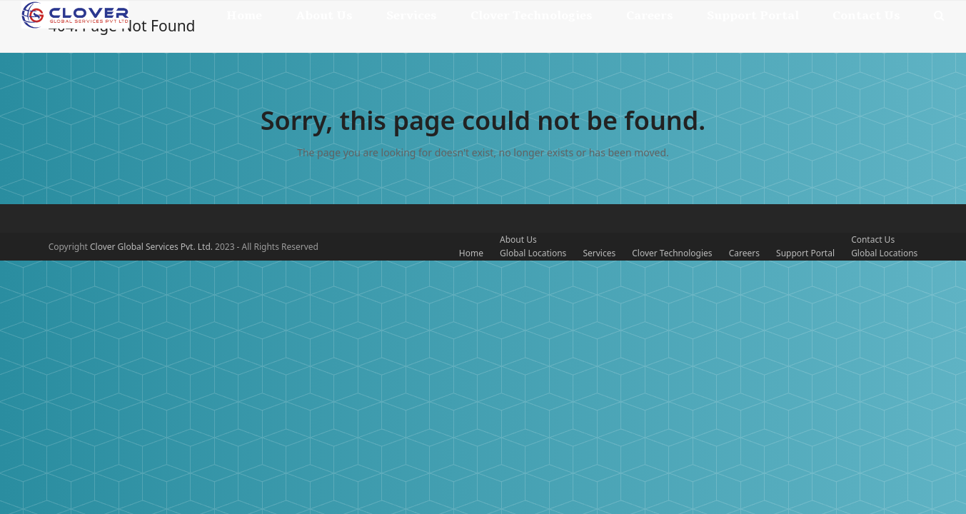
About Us (518, 239)
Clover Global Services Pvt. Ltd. (152, 247)
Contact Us (873, 239)
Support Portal (805, 253)
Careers (744, 253)
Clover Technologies (672, 253)
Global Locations (533, 253)
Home (471, 253)
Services (599, 253)
